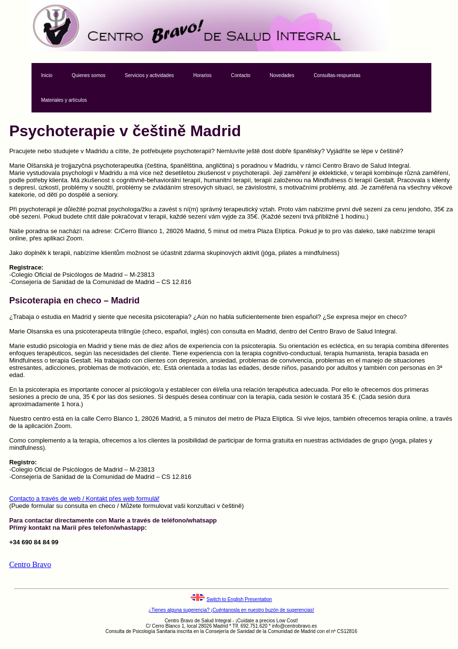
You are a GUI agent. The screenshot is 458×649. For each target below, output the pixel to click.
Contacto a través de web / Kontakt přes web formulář (84, 498)
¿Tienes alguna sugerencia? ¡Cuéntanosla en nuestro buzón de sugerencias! (231, 610)
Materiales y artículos (64, 100)
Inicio (46, 75)
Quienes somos (88, 75)
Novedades (282, 75)
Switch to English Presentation (239, 599)
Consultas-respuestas (337, 75)
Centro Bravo (30, 564)
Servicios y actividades (149, 75)
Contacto (241, 75)
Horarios (202, 75)
